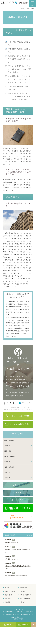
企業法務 (7, 477)
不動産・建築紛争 (9, 456)
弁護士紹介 (23, 587)
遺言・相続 (7, 451)
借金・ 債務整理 (9, 467)
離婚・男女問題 (9, 440)
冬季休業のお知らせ (11, 542)
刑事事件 (7, 461)
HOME (7, 587)
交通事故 (7, 445)
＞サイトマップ (18, 609)
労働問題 (7, 472)
